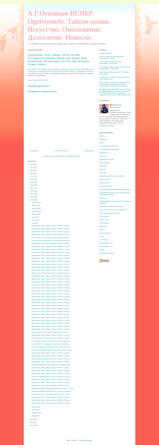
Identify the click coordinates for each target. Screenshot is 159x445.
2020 (32, 179)
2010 (32, 425)
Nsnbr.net (102, 169)
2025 (32, 164)
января (34, 416)
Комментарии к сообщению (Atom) (67, 156)
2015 (32, 194)
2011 (32, 422)
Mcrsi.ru (102, 143)
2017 (32, 188)
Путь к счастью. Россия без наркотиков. (113, 210)
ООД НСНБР (103, 216)
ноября (34, 205)
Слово (101, 236)
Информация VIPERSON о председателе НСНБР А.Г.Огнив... (53, 388)
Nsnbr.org (102, 198)
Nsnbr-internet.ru (105, 163)
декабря (35, 202)
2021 (32, 176)
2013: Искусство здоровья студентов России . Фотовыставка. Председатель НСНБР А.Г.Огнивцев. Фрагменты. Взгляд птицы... (115, 84)
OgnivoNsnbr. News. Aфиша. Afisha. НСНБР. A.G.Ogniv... (51, 226)
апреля (34, 407)
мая (33, 223)
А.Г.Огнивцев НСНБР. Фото (108, 146)
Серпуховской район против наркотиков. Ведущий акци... (51, 365)
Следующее (33, 151)
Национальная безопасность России (112, 176)
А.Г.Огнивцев (104, 223)
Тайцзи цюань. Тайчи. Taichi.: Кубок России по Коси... (50, 332)
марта (34, 410)
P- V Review (103, 240)
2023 (32, 170)
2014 (32, 197)
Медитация (103, 226)
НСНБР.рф (103, 139)
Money (101, 250)
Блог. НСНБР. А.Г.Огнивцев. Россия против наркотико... (50, 237)
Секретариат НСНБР (106, 159)
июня (34, 220)
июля (34, 217)
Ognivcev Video (104, 179)
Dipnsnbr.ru (103, 156)
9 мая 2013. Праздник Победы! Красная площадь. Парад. (51, 350)
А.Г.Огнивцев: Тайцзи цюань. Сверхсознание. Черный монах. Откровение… (115, 68)
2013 (32, 200)
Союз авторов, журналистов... (109, 213)
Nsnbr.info (102, 166)
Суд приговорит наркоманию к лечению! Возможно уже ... (51, 240)
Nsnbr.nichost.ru (104, 183)
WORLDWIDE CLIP (106, 243)
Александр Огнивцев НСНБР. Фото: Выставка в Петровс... (51, 391)
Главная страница (61, 151)
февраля (35, 413)
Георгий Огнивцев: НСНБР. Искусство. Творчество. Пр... (51, 347)
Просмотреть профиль (107, 126)
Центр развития (105, 233)
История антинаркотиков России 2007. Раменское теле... (51, 376)
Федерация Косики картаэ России (111, 206)
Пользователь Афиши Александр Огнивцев (114, 189)
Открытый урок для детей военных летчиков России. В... (51, 359)
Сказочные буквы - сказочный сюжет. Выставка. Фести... (51, 394)
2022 (32, 173)
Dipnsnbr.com (104, 153)
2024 (32, 167)
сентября (35, 211)
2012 (32, 419)
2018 (32, 185)
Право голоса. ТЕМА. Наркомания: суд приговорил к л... (51, 273)
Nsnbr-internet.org (105, 186)
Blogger (89, 440)
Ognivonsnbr (116, 105)
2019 (32, 182)
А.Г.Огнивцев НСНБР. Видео (109, 149)
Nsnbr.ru (102, 136)
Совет (101, 230)
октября (35, 208)
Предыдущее (89, 151)
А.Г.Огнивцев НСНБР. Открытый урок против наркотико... (51, 341)
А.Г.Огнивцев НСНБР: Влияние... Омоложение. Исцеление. (110, 62)
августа (34, 214)
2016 (32, 191)
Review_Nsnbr (104, 220)
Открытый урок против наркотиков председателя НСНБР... (111, 57)
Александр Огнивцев (106, 253)
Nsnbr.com (103, 173)
